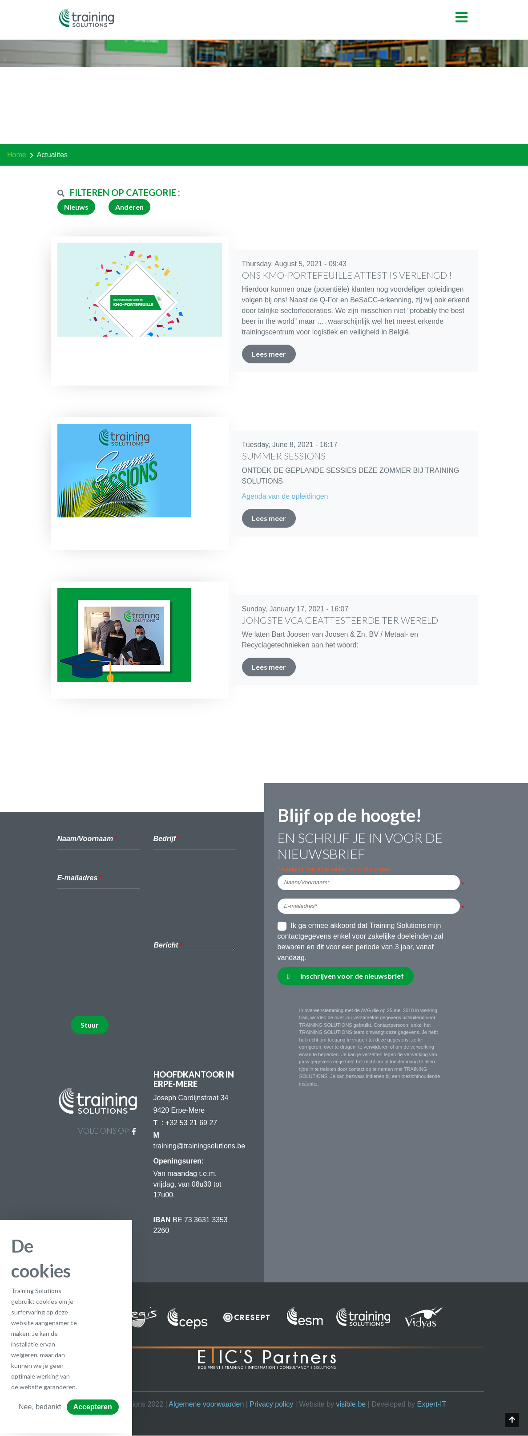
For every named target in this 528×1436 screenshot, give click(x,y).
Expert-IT (432, 1404)
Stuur (90, 1025)
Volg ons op (107, 1130)
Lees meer (269, 354)
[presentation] (138, 991)
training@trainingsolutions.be (199, 1146)
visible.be (351, 1404)
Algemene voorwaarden (206, 1404)
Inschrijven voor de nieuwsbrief (345, 976)
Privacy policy (271, 1404)
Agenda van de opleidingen (285, 496)
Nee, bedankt (40, 1407)
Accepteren (92, 1407)
